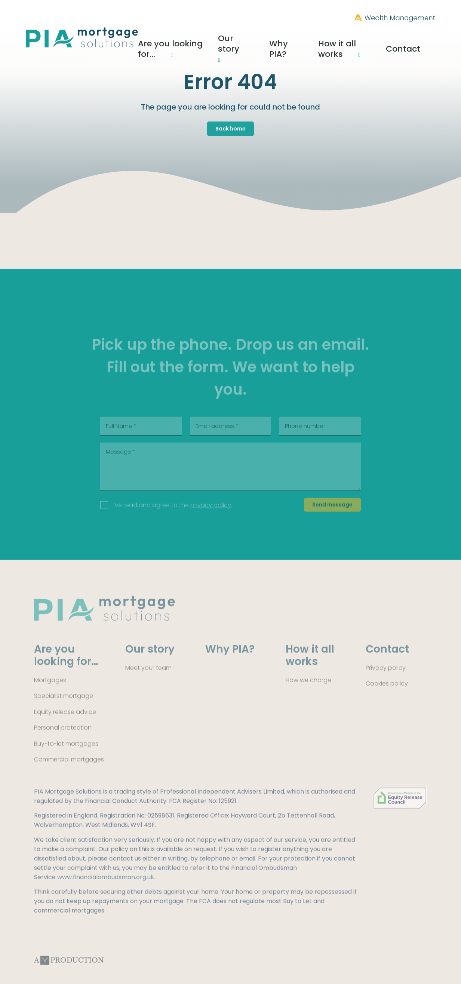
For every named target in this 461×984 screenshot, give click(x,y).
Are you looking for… (199, 38)
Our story (264, 38)
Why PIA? (312, 38)
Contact (422, 38)
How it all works (365, 38)
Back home (230, 128)
